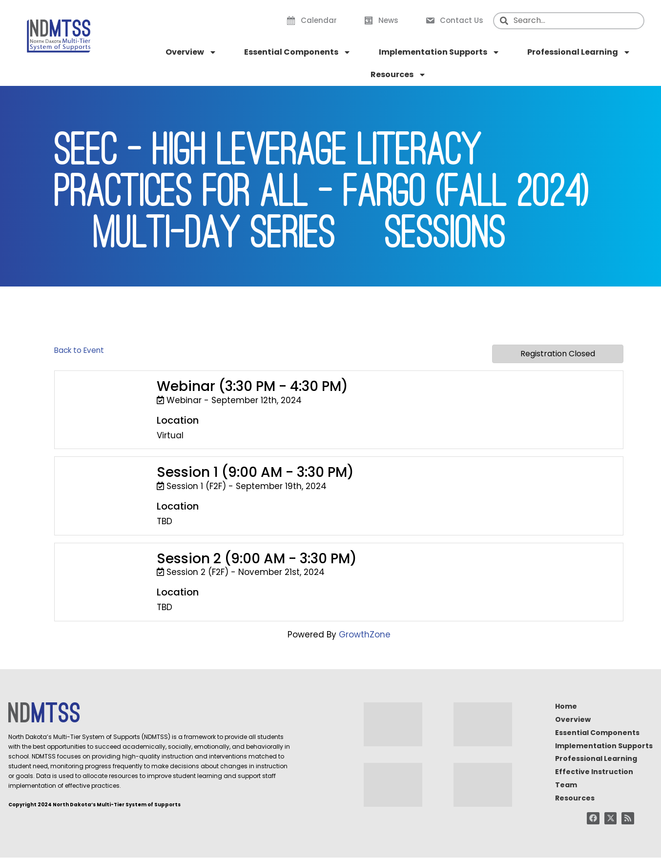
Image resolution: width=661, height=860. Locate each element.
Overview (191, 52)
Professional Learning (579, 52)
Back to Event (79, 350)
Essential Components (297, 52)
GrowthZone (365, 634)
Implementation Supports (439, 52)
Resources (398, 74)
